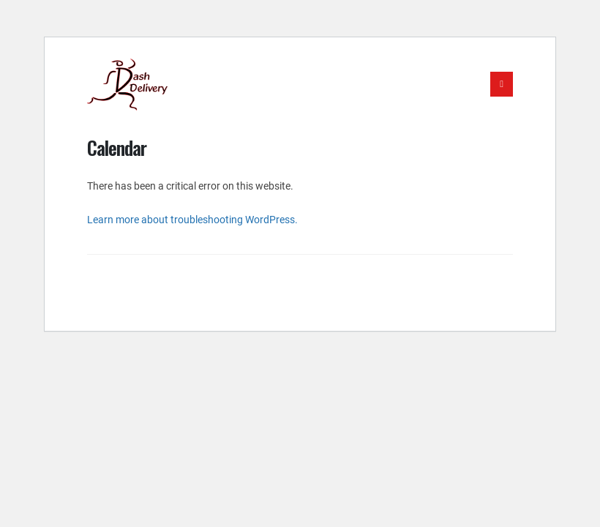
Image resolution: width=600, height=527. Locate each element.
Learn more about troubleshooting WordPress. (192, 219)
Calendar (116, 147)
